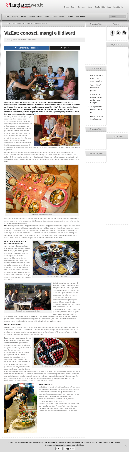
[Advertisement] (96, 45)
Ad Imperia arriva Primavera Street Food (96, 109)
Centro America (58, 17)
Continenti (16, 23)
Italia (7, 17)
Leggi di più (69, 449)
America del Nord (35, 17)
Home (66, 7)
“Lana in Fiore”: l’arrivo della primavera (95, 87)
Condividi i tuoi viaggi (103, 7)
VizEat (36, 114)
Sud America (81, 17)
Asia (47, 17)
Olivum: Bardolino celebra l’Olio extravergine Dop (96, 78)
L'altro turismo (31, 40)
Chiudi (58, 449)
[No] (125, 445)
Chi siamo (81, 7)
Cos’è (73, 7)
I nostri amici (118, 7)
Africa (23, 17)
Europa (15, 17)
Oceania (70, 17)
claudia (15, 40)
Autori (90, 7)
